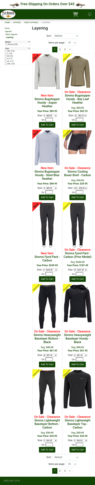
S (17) (9, 59)
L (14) (9, 53)
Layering (9, 37)
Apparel (17, 22)
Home (7, 22)
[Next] (69, 49)
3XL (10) (11, 51)
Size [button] (7, 48)
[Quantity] (49, 119)
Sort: (49, 35)
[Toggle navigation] (89, 14)
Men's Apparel (31, 22)
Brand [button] (7, 42)
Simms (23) (12, 44)
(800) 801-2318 (12, 480)
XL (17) (10, 61)
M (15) (10, 56)
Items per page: (56, 42)
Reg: (77, 101)
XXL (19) (11, 64)
